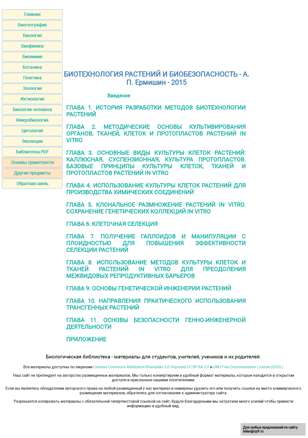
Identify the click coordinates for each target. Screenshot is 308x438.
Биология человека (32, 109)
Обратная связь (32, 183)
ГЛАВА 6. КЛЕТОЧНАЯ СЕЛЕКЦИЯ (112, 224)
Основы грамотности (32, 162)
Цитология (32, 130)
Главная (32, 14)
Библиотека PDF (32, 151)
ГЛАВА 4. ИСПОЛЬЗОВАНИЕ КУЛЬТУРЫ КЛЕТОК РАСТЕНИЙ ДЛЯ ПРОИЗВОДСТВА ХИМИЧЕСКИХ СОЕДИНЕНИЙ (156, 189)
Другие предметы (32, 172)
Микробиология (32, 120)
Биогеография (32, 24)
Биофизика (32, 46)
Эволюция (32, 141)
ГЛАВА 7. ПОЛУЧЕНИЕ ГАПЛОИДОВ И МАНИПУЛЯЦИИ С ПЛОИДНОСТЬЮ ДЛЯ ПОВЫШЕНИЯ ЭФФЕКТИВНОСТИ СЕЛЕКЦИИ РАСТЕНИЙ (156, 243)
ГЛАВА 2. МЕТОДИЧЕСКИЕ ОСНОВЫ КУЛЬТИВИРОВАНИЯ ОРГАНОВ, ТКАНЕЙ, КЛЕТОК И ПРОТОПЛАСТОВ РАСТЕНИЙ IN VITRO (156, 134)
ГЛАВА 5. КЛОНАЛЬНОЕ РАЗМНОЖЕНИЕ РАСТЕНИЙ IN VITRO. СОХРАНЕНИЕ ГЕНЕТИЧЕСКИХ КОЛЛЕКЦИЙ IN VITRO (156, 208)
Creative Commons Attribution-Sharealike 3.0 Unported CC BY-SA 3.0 (151, 367)
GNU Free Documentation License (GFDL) (248, 367)
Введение (118, 96)
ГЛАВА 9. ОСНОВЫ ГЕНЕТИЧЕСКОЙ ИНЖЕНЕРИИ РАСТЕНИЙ (148, 288)
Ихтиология (32, 98)
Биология (32, 35)
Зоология (32, 88)
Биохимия (32, 56)
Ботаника (32, 67)
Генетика (32, 77)
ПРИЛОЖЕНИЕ (86, 339)
